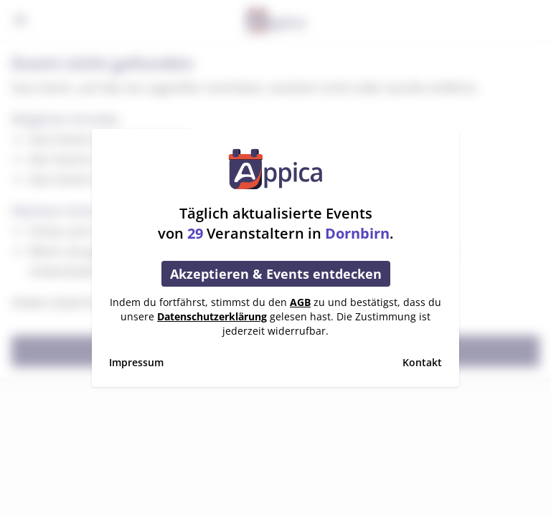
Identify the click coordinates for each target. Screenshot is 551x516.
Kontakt (422, 362)
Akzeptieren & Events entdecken (276, 273)
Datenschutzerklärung (212, 316)
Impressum (136, 362)
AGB (300, 302)
